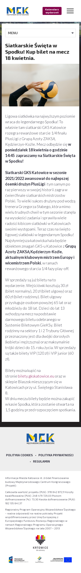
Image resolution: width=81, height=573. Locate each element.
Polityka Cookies (19, 455)
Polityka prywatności (55, 455)
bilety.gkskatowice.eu (36, 376)
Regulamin (41, 461)
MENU (13, 33)
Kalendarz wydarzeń (52, 11)
